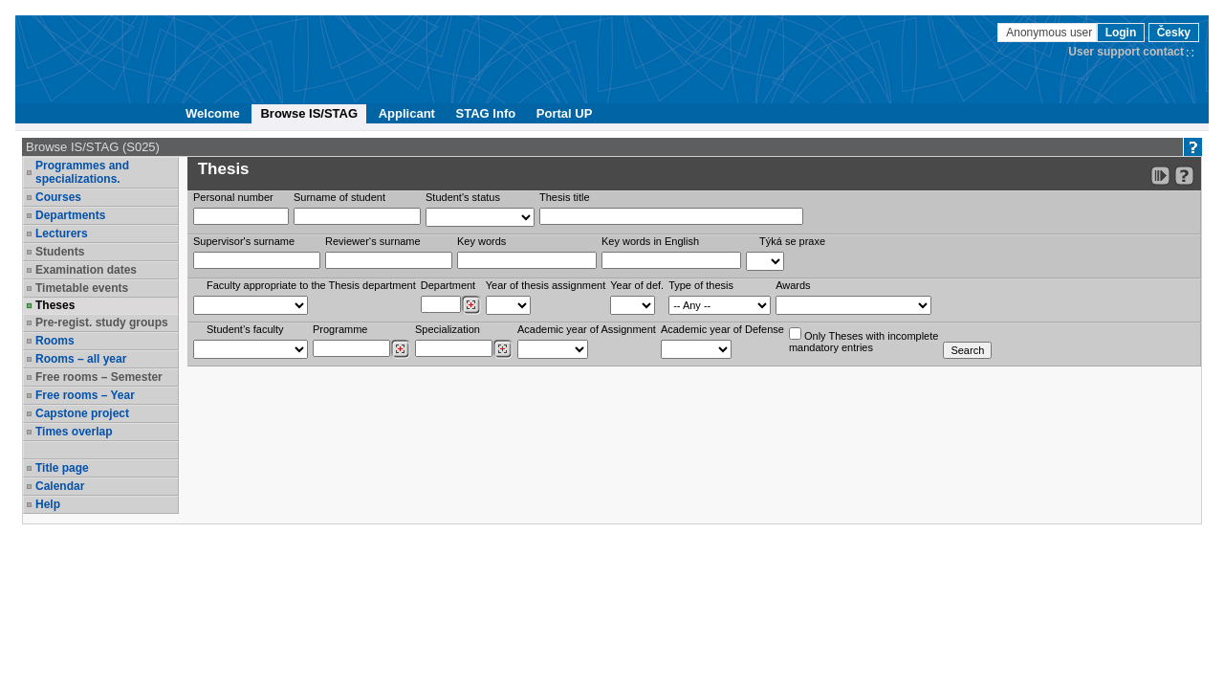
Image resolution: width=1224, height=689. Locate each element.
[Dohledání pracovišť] (471, 305)
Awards (793, 285)
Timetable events (81, 288)
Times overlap (73, 431)
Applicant (407, 113)
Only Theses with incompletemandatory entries (863, 340)
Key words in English (650, 241)
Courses (58, 197)
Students (59, 251)
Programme (340, 329)
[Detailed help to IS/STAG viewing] (1184, 176)
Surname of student (339, 197)
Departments (70, 215)
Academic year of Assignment (586, 329)
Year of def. (637, 285)
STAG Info (486, 113)
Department (448, 285)
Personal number (233, 197)
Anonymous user (1050, 32)
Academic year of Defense (722, 329)
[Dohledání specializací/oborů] (502, 349)
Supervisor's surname (244, 241)
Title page (62, 468)
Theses (55, 305)
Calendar (59, 486)
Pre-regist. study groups (101, 322)
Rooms (55, 340)
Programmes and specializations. (82, 172)
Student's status (463, 197)
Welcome (213, 113)
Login (1121, 32)
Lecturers (61, 233)
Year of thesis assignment (546, 285)
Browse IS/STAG (309, 113)
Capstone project (82, 413)
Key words (481, 241)
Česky (1174, 32)
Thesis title (564, 197)
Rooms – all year (80, 359)
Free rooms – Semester (99, 377)
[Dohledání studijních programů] (400, 349)
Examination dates (86, 270)
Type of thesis (700, 285)
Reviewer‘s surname (373, 241)
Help (47, 504)
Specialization (447, 329)
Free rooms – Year (85, 395)
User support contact (1126, 51)
